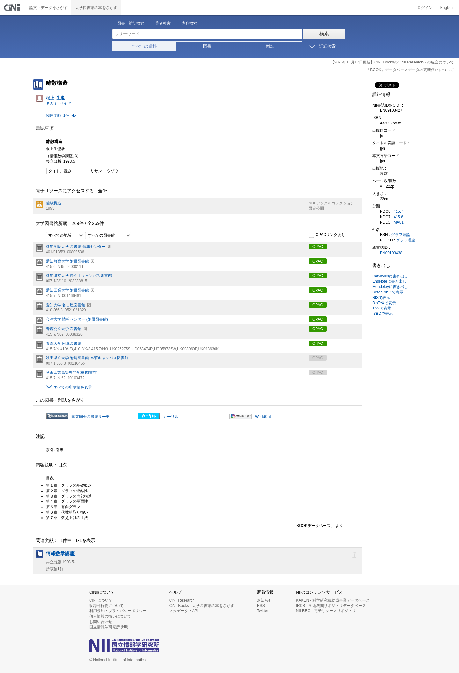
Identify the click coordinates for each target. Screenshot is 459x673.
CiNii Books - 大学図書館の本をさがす (202, 605)
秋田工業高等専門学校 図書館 (71, 372)
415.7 (398, 211)
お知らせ (264, 600)
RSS (261, 605)
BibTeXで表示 (384, 303)
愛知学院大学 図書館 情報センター (76, 246)
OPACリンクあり (327, 235)
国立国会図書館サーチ (90, 416)
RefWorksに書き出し (390, 276)
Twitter (262, 611)
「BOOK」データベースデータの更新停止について (410, 70)
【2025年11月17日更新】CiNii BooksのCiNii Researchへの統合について (392, 62)
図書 (207, 46)
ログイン (425, 7)
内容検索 (189, 23)
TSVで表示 (381, 308)
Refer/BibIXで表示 (387, 292)
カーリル (170, 416)
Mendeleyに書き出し (390, 287)
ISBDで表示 (382, 313)
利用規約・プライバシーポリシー (118, 611)
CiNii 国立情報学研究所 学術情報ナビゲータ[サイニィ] (13, 7)
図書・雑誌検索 (130, 23)
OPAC (317, 246)
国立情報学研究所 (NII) (108, 627)
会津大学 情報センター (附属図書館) (77, 319)
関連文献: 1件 (57, 115)
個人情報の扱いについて (110, 616)
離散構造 (53, 203)
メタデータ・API (183, 611)
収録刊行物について (106, 605)
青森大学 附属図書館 (63, 343)
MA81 (399, 222)
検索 (324, 33)
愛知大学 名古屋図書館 (65, 305)
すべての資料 (144, 46)
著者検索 (163, 23)
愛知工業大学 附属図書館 (67, 290)
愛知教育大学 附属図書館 (67, 261)
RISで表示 (381, 297)
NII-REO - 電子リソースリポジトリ (326, 611)
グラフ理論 (400, 235)
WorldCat (263, 416)
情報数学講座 (60, 553)
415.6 (398, 217)
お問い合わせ (100, 621)
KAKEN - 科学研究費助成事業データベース (333, 600)
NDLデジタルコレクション (331, 203)
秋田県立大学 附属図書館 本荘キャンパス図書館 (87, 358)
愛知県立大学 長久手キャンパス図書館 (79, 275)
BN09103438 (391, 253)
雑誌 (270, 46)
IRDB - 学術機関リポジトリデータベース (331, 605)
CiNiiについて (101, 600)
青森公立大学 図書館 (63, 329)
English (446, 7)
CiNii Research (182, 600)
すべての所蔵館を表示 (73, 387)
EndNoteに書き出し (389, 281)
